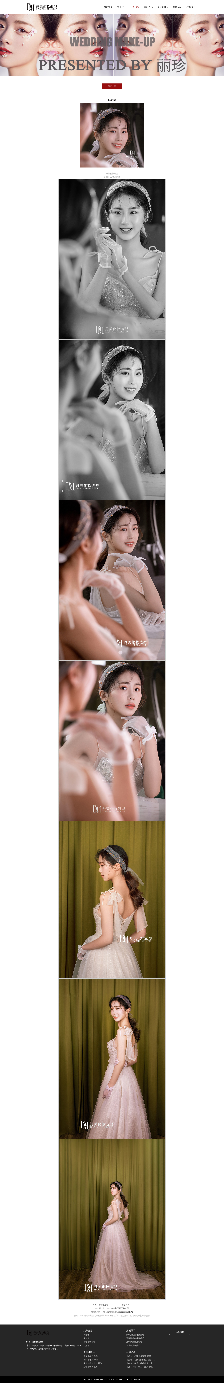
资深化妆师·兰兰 (90, 1356)
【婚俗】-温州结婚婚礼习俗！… (140, 1356)
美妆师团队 (163, 7)
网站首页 (108, 7)
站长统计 (137, 1379)
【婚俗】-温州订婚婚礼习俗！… (140, 1360)
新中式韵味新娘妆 (134, 1342)
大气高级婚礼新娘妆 (135, 1335)
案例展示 (148, 7)
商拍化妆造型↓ (89, 1342)
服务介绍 (135, 7)
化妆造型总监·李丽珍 (92, 1363)
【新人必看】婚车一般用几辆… (140, 1367)
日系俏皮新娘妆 (133, 1345)
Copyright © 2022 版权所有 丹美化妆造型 (98, 1379)
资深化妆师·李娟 (90, 1360)
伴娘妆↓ (86, 1335)
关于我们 (121, 7)
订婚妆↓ (86, 1345)
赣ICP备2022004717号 (124, 1379)
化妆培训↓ (87, 1338)
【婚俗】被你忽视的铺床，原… (140, 1363)
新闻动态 (177, 7)
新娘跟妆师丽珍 (90, 1367)
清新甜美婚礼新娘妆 (135, 1338)
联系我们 (191, 7)
